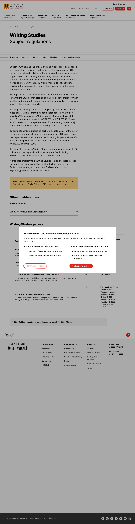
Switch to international (81, 266)
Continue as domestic (35, 266)
